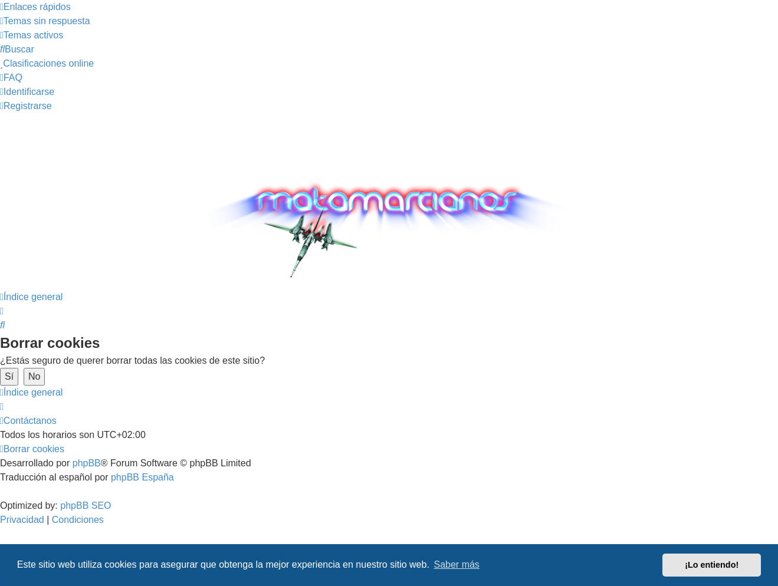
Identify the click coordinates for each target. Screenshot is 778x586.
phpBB (87, 463)
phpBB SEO (85, 506)
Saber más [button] (457, 564)
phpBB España (142, 477)
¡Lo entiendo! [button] (711, 564)
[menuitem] (45, 21)
